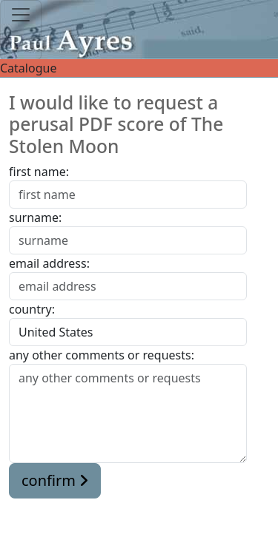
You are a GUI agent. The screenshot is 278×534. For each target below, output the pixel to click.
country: (32, 309)
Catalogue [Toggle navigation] (139, 68)
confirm (54, 480)
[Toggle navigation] (21, 30)
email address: (49, 263)
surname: (35, 217)
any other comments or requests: (101, 355)
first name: (39, 171)
